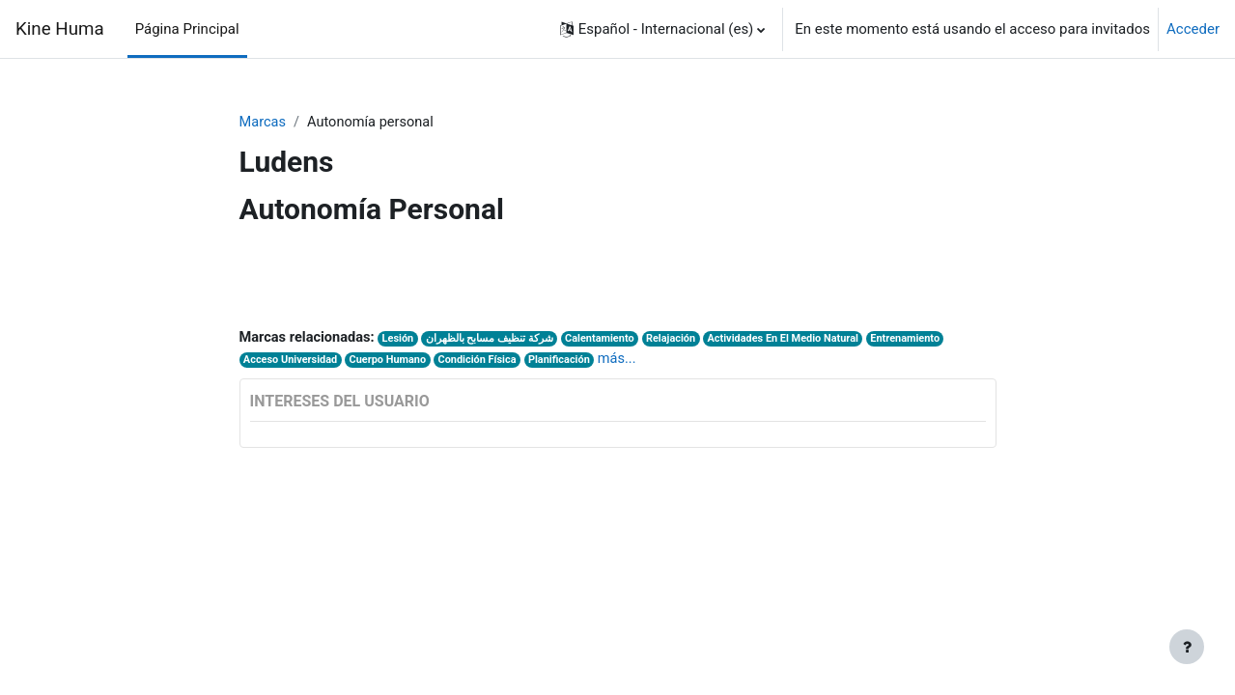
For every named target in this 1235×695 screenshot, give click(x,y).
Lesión (402, 340)
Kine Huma (59, 29)
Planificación (569, 362)
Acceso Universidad (291, 362)
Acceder (1193, 29)
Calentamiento (607, 340)
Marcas (263, 122)
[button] (663, 29)
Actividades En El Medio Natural (795, 340)
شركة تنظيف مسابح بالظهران (494, 340)
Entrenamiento (921, 340)
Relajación (680, 340)
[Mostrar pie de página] (1186, 646)
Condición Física (484, 362)
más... (628, 361)
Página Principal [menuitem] (187, 29)
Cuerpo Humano (392, 362)
